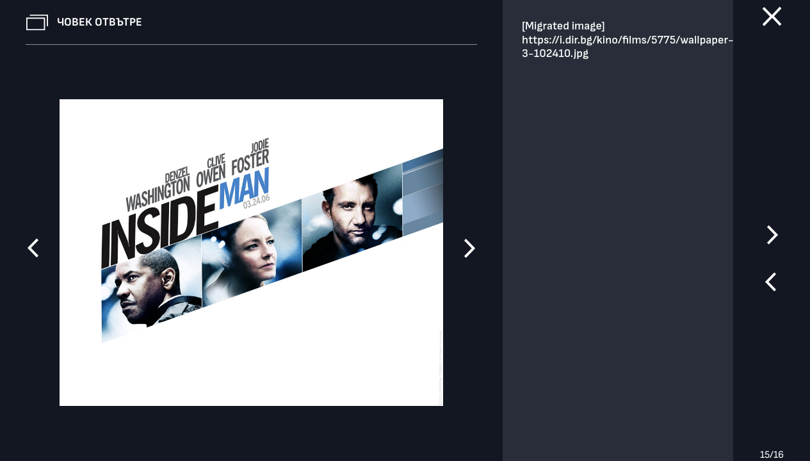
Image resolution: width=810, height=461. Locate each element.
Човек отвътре (99, 22)
